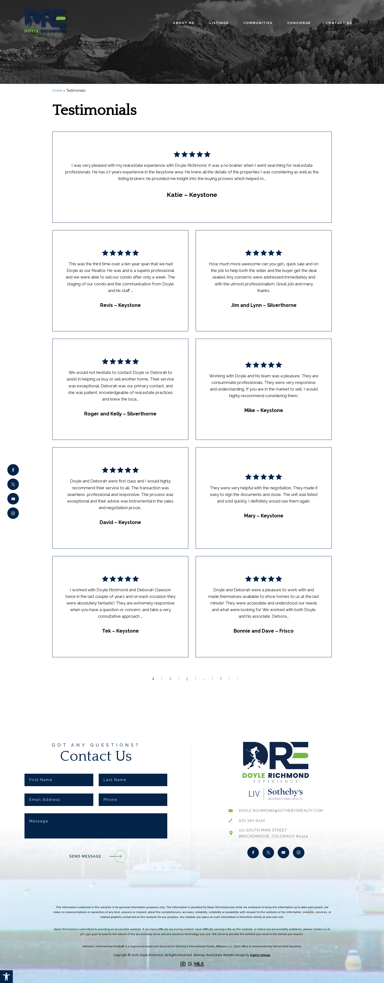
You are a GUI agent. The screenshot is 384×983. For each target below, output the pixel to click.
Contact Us (339, 23)
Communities (257, 23)
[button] (6, 976)
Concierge (299, 23)
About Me (183, 23)
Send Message (95, 856)
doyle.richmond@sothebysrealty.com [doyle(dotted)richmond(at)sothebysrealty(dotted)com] (281, 810)
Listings (218, 23)
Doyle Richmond (151, 955)
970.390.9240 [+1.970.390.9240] (252, 820)
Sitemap (199, 955)
